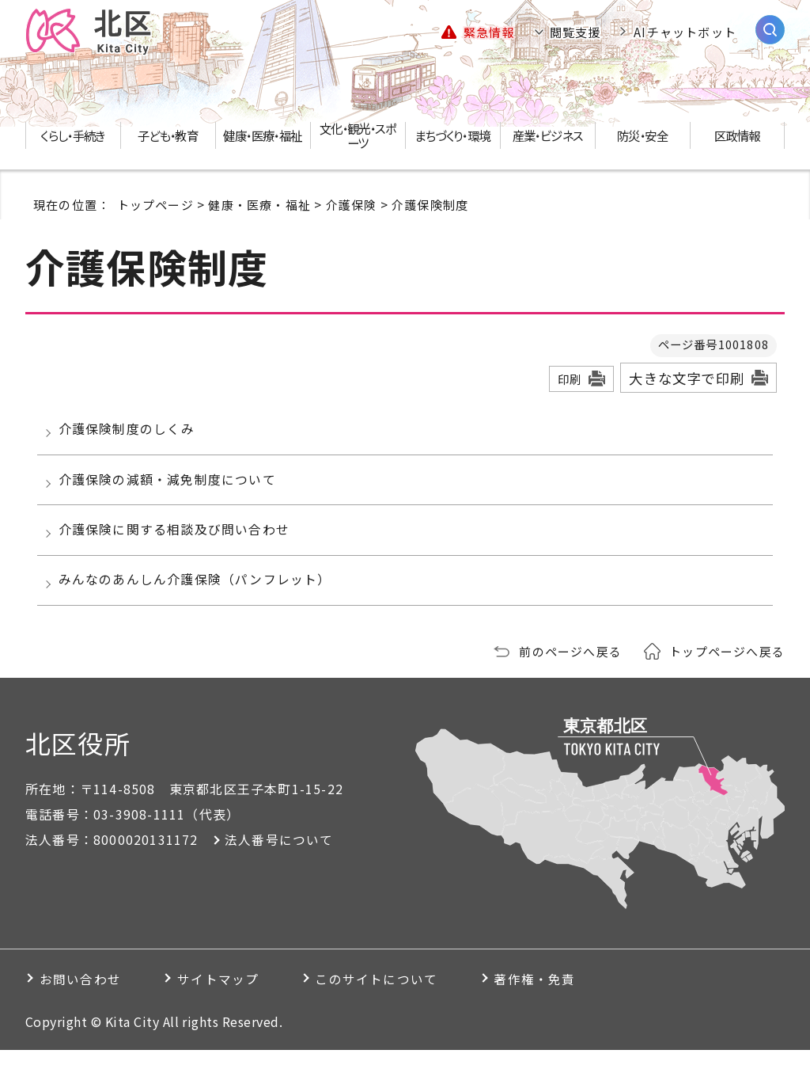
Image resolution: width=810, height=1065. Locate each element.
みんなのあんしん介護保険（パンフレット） (197, 593)
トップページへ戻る (727, 666)
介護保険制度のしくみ (129, 430)
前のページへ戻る (570, 666)
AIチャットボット (685, 31)
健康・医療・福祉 (259, 204)
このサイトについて (392, 993)
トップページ (155, 204)
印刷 (569, 379)
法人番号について (279, 854)
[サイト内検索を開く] (770, 29)
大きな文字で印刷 (686, 378)
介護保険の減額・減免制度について (169, 485)
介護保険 (351, 204)
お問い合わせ (82, 993)
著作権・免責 (557, 993)
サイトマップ (226, 993)
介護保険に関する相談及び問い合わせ (176, 539)
